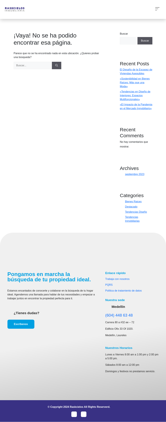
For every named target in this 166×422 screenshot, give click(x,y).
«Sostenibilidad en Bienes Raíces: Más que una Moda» (135, 82)
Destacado (131, 206)
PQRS (109, 284)
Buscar (124, 33)
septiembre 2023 (134, 174)
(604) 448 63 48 (119, 315)
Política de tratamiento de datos (123, 290)
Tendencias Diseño (136, 212)
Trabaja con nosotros (117, 279)
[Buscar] (56, 65)
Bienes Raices (133, 201)
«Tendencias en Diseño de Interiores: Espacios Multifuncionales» (135, 95)
